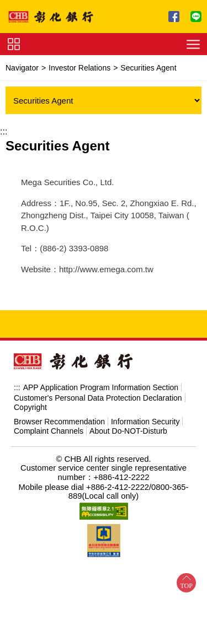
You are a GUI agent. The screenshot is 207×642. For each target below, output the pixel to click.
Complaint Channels (48, 431)
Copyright (30, 407)
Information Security (145, 421)
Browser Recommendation (59, 421)
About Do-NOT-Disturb (128, 431)
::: (3, 131)
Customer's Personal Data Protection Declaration (98, 397)
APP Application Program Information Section (100, 387)
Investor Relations (79, 67)
